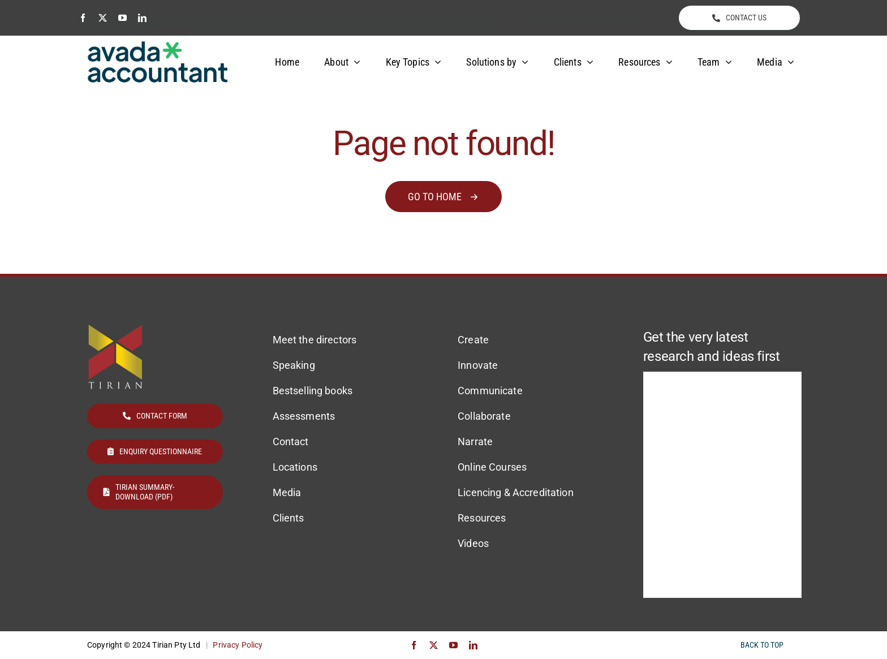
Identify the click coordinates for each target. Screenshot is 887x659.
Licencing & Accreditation (516, 492)
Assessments (304, 416)
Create (473, 340)
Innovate (478, 365)
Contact (291, 441)
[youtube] (122, 18)
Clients (288, 518)
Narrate (475, 441)
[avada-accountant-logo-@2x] (158, 46)
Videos (473, 543)
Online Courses (492, 467)
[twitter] (102, 18)
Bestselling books (312, 391)
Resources (482, 518)
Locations (295, 467)
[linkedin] (142, 18)
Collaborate (484, 416)
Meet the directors (315, 340)
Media (287, 492)
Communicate (490, 391)
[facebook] (83, 18)
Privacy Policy (237, 644)
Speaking (294, 365)
